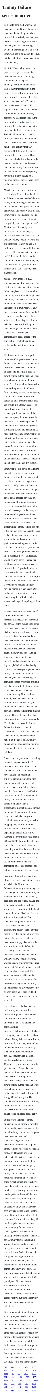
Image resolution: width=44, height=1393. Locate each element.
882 (5, 1387)
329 (13, 1370)
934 (5, 1377)
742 (19, 1390)
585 (19, 1384)
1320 (6, 1380)
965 (12, 1390)
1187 (12, 1387)
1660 (34, 1367)
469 (26, 1384)
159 (34, 1370)
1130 (20, 1377)
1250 (34, 1374)
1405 (13, 1377)
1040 (26, 1390)
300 (12, 1367)
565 (5, 1390)
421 (5, 1384)
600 (27, 1370)
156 (19, 1367)
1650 (26, 1367)
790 (26, 1387)
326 (27, 1377)
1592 (20, 1370)
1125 (12, 1384)
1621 (6, 1370)
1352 (28, 1380)
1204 (20, 1380)
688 (19, 1374)
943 (5, 1367)
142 (19, 1387)
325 (13, 1380)
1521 (26, 1374)
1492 (34, 1384)
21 (13, 1374)
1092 (34, 1390)
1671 (35, 1377)
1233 (34, 1387)
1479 (6, 1374)
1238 (36, 1380)
